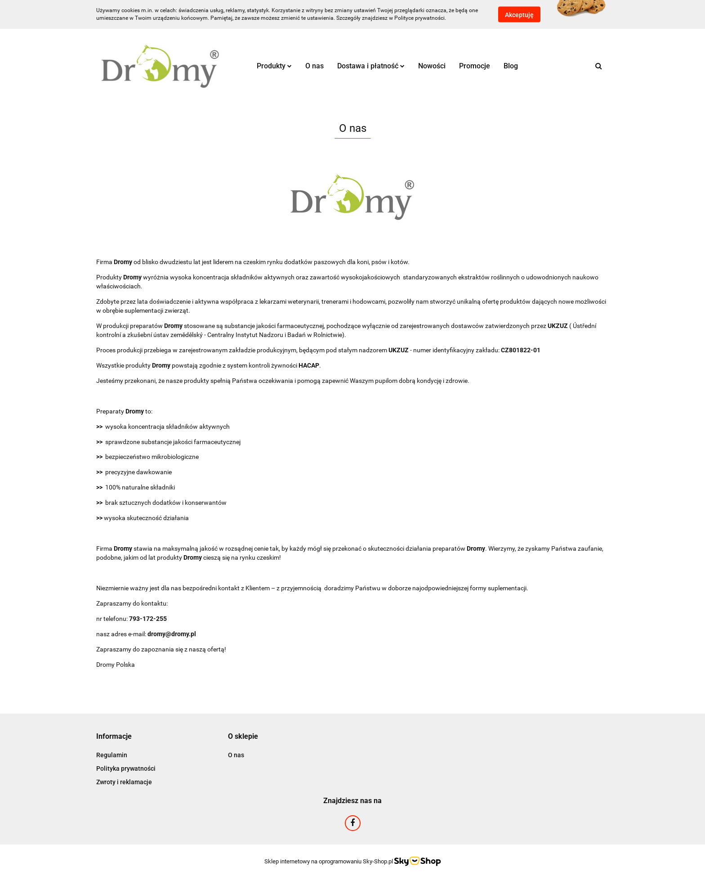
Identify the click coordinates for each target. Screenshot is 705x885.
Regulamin (111, 755)
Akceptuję (519, 14)
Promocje (474, 66)
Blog (511, 66)
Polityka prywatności (126, 768)
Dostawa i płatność (371, 66)
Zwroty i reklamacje (124, 782)
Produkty (274, 66)
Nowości (432, 66)
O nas (314, 66)
